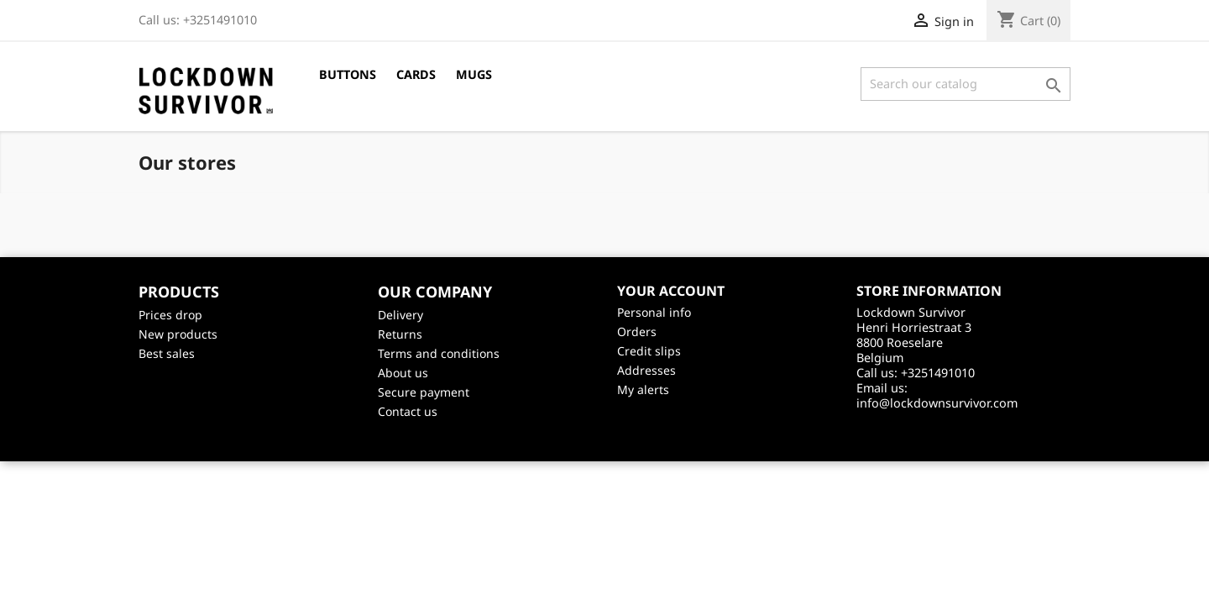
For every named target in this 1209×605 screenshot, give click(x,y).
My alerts (643, 389)
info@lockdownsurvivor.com (937, 403)
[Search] (965, 84)
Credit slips (649, 351)
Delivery (400, 315)
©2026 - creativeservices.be (605, 440)
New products (178, 334)
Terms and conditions (439, 353)
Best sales (167, 353)
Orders (637, 331)
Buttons (347, 74)
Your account (671, 290)
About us (403, 373)
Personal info (654, 312)
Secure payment (423, 392)
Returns (400, 334)
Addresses (646, 370)
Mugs (474, 74)
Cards (416, 74)
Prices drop (170, 315)
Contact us (407, 411)
